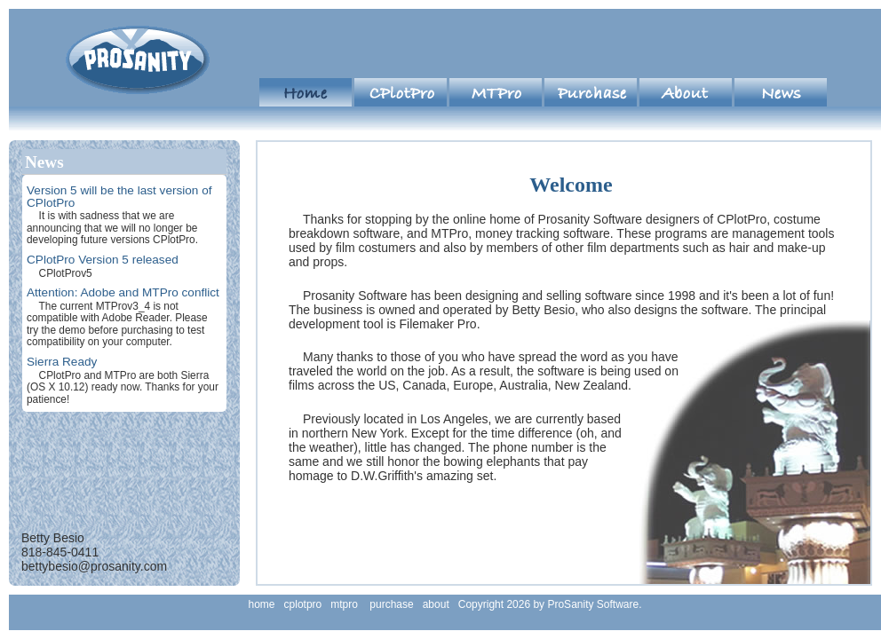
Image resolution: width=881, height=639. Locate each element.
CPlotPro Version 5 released (103, 259)
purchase (590, 92)
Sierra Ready (62, 361)
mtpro (495, 92)
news (780, 92)
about (685, 92)
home (305, 92)
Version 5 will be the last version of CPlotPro (119, 196)
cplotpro (400, 92)
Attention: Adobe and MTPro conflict (123, 292)
